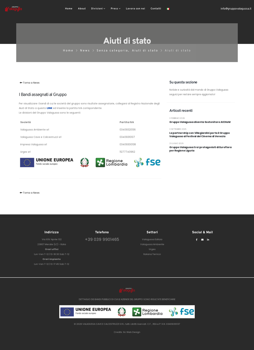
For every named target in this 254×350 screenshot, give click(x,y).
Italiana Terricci (152, 254)
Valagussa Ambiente (152, 244)
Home (68, 8)
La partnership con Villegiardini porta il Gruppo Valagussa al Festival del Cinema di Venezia (199, 134)
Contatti (156, 8)
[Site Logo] (13, 8)
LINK (49, 108)
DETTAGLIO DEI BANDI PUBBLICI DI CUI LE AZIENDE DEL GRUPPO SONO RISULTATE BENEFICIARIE (127, 299)
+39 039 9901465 (102, 239)
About (82, 8)
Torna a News (29, 82)
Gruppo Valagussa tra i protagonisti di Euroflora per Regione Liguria (200, 149)
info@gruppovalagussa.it (236, 9)
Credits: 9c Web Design (127, 332)
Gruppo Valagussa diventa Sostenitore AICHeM (199, 122)
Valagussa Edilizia (152, 239)
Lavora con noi (135, 8)
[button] (178, 9)
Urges (152, 249)
